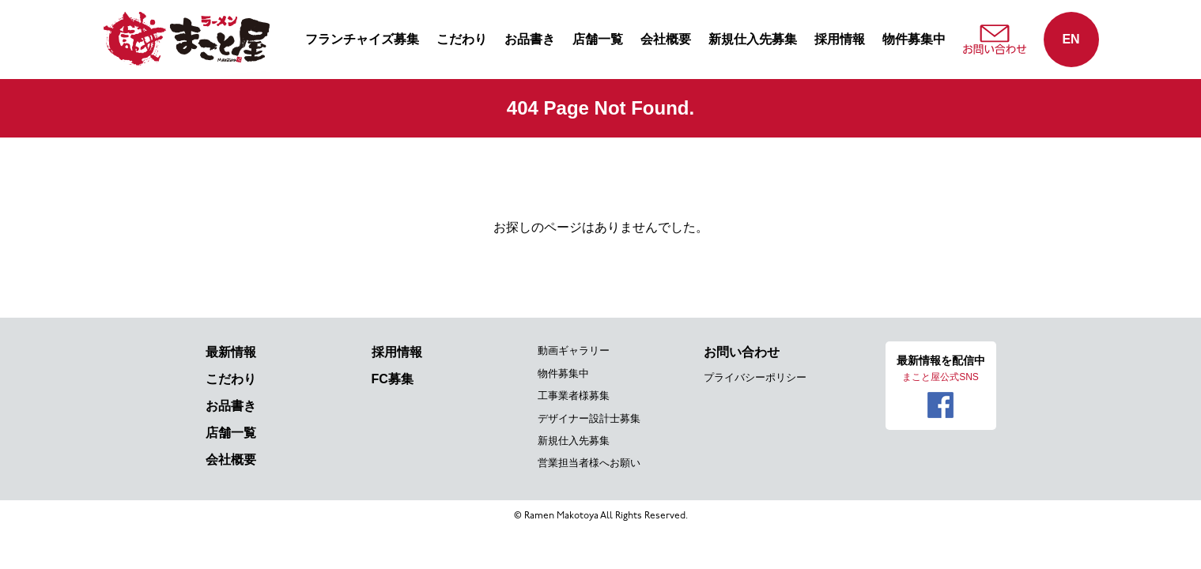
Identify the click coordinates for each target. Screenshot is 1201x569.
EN (1070, 39)
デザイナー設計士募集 (589, 418)
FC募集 (393, 379)
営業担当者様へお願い (589, 463)
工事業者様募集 (574, 395)
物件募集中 (914, 39)
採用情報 (839, 39)
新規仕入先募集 (752, 39)
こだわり (461, 39)
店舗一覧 (597, 39)
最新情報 (231, 352)
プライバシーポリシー (755, 377)
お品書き (529, 39)
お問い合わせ (742, 352)
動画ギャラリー (574, 350)
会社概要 (665, 39)
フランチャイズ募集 (362, 39)
